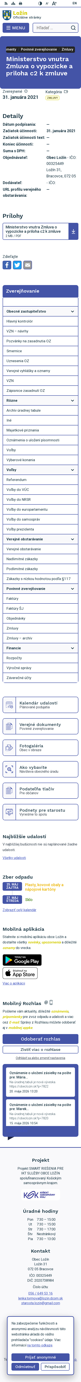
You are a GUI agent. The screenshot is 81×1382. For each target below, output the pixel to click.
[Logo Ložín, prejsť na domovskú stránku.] (40, 15)
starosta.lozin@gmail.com (40, 1303)
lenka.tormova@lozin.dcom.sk (40, 1298)
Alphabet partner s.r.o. (61, 1359)
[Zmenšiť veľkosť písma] (47, 3)
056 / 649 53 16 (40, 1293)
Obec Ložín (53, 1365)
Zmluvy (52, 97)
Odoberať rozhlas (40, 1039)
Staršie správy (17, 1130)
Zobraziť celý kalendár (19, 910)
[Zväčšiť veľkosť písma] (54, 3)
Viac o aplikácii (14, 983)
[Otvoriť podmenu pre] (72, 311)
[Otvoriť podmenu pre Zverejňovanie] (72, 303)
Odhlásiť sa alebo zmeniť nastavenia (40, 1058)
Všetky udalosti (14, 858)
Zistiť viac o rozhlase (40, 1049)
